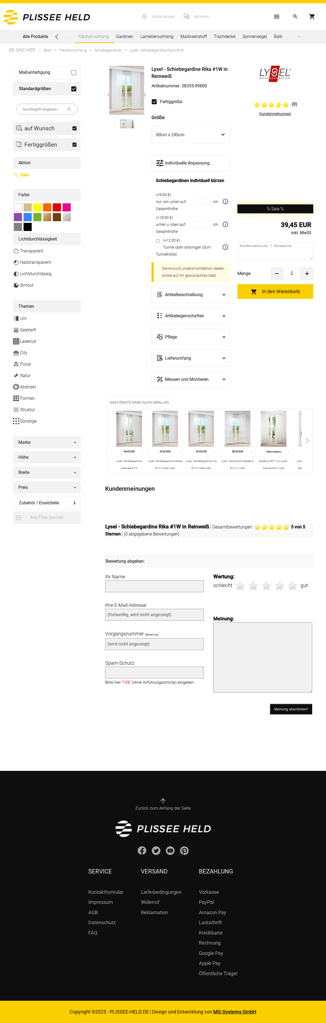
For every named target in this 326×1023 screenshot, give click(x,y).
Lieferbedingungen (161, 892)
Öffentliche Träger (218, 973)
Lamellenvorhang (156, 36)
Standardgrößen (35, 88)
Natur (22, 375)
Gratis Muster (163, 16)
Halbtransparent (32, 262)
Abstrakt (24, 387)
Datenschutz (102, 922)
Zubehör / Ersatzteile (39, 502)
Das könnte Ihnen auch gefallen (139, 402)
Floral (22, 364)
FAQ (92, 933)
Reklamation (154, 912)
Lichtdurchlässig (32, 274)
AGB (93, 912)
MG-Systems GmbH (234, 1012)
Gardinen (124, 36)
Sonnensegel (255, 36)
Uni (20, 318)
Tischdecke (224, 36)
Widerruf (150, 902)
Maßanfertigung (34, 72)
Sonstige (25, 421)
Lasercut (24, 341)
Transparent (28, 251)
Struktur (24, 410)
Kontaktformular (106, 892)
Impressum (100, 902)
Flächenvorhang (93, 38)
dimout (23, 285)
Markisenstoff (193, 36)
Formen (24, 398)
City (20, 353)
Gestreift (24, 330)
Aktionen (201, 16)
